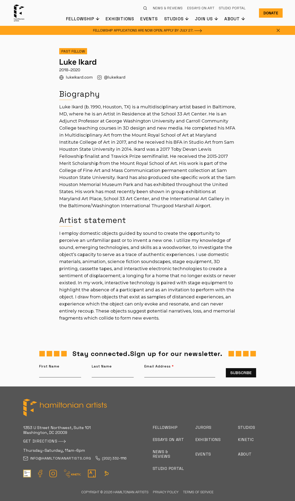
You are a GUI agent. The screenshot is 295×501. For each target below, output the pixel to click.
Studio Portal (232, 8)
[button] (82, 18)
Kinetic (246, 439)
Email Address (159, 366)
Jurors (203, 427)
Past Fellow (73, 51)
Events (149, 18)
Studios (246, 427)
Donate (270, 12)
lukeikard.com (76, 77)
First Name (49, 366)
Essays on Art (200, 8)
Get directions (40, 441)
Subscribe (241, 372)
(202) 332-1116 (111, 458)
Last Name (102, 366)
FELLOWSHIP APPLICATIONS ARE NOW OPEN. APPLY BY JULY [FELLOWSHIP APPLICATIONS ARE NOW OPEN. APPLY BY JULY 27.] (147, 30)
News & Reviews (168, 8)
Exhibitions (120, 18)
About (245, 454)
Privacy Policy (166, 492)
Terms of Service (198, 492)
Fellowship (165, 427)
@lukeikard (111, 77)
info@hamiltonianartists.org (57, 458)
